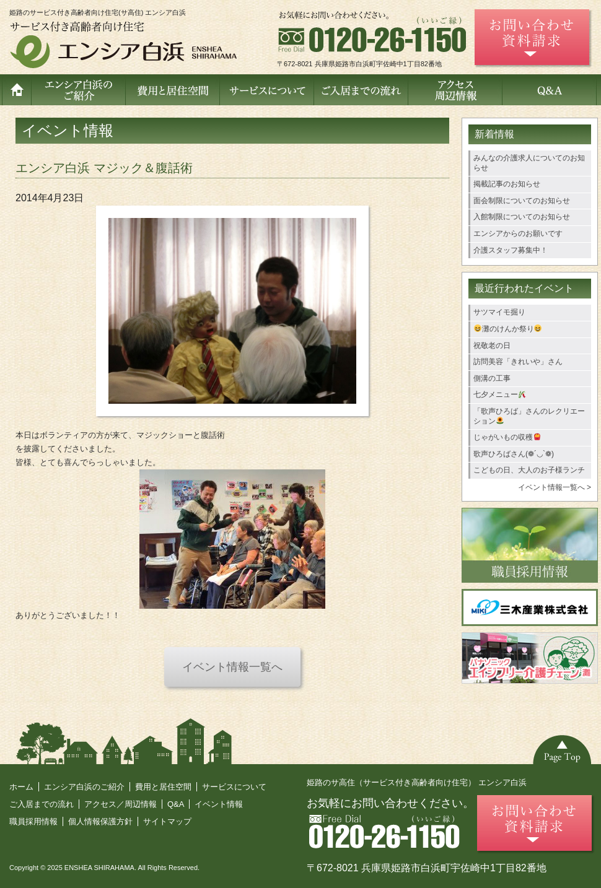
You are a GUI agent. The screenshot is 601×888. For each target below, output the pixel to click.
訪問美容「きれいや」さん (518, 361)
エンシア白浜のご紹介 (84, 786)
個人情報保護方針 (100, 821)
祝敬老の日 (492, 345)
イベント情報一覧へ (232, 667)
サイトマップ (167, 821)
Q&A (175, 804)
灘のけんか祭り (508, 328)
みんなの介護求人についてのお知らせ (529, 163)
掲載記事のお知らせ (506, 184)
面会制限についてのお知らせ (521, 200)
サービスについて (234, 786)
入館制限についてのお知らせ (521, 216)
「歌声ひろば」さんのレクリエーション (529, 416)
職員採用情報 (33, 821)
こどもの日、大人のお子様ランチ (529, 470)
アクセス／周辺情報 (120, 804)
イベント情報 (219, 804)
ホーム (21, 786)
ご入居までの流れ (41, 804)
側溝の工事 (492, 378)
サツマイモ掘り (499, 312)
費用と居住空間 (163, 786)
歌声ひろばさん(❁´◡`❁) (513, 454)
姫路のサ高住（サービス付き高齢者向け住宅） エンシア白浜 (417, 782)
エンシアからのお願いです (518, 233)
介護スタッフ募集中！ (510, 250)
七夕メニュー (499, 394)
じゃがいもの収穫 (507, 437)
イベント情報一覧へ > (554, 487)
